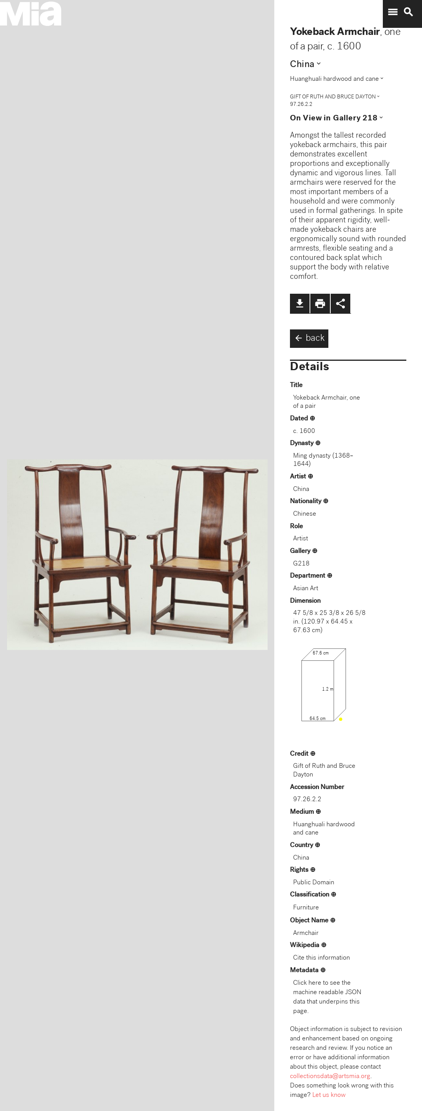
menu (392, 12)
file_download (300, 303)
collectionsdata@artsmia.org (330, 1076)
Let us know (329, 1095)
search (408, 12)
